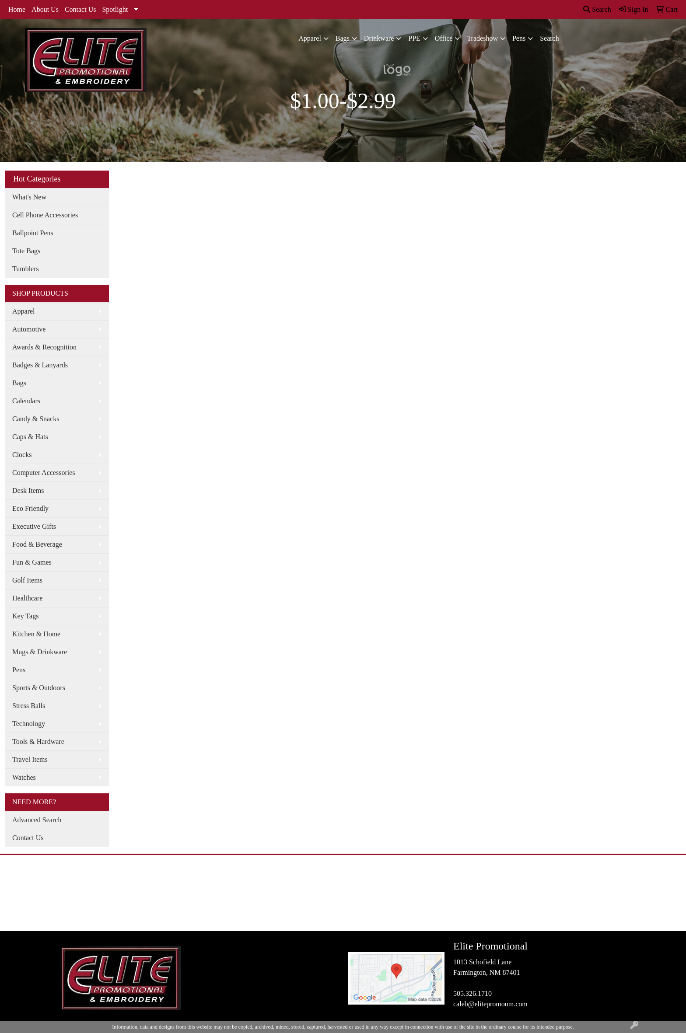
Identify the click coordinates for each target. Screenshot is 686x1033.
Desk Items (28, 490)
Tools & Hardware (38, 741)
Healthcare (27, 598)
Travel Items (30, 759)
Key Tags (25, 616)
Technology (28, 723)
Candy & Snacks (36, 418)
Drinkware (379, 38)
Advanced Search (36, 820)
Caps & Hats (30, 436)
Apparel (309, 38)
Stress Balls (28, 705)
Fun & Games (32, 562)
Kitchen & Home (36, 634)
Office (444, 38)
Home (16, 9)
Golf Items (27, 580)
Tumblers (25, 268)
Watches (24, 777)
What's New (29, 197)
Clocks (22, 454)
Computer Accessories (43, 472)
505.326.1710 (472, 993)
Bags (343, 38)
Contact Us (80, 9)
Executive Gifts (34, 526)
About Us (45, 9)
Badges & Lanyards (40, 365)
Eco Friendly (30, 508)
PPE (414, 38)
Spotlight (115, 9)
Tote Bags (26, 251)
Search (597, 9)
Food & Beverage (37, 544)
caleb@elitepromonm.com (490, 1004)
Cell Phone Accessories (45, 215)
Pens (518, 38)
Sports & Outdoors (38, 687)
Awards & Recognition (44, 347)
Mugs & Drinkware (39, 652)
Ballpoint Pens (32, 233)
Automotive (29, 329)
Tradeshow (482, 38)
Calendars (26, 401)
